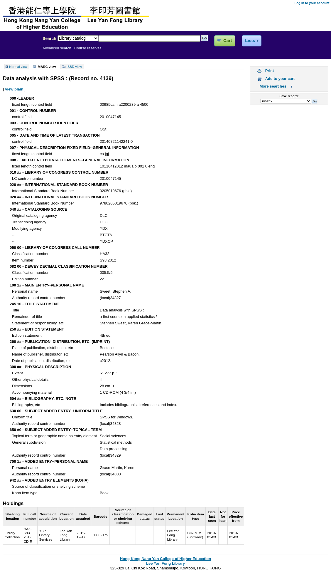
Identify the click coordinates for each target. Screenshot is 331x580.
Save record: (289, 96)
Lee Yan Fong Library (19, 51)
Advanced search (57, 48)
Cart (227, 40)
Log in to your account (311, 3)
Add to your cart (280, 78)
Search (49, 38)
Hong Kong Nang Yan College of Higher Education (165, 558)
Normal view (18, 66)
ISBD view (74, 66)
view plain (14, 89)
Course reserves (88, 48)
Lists (250, 40)
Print (269, 70)
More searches (273, 86)
